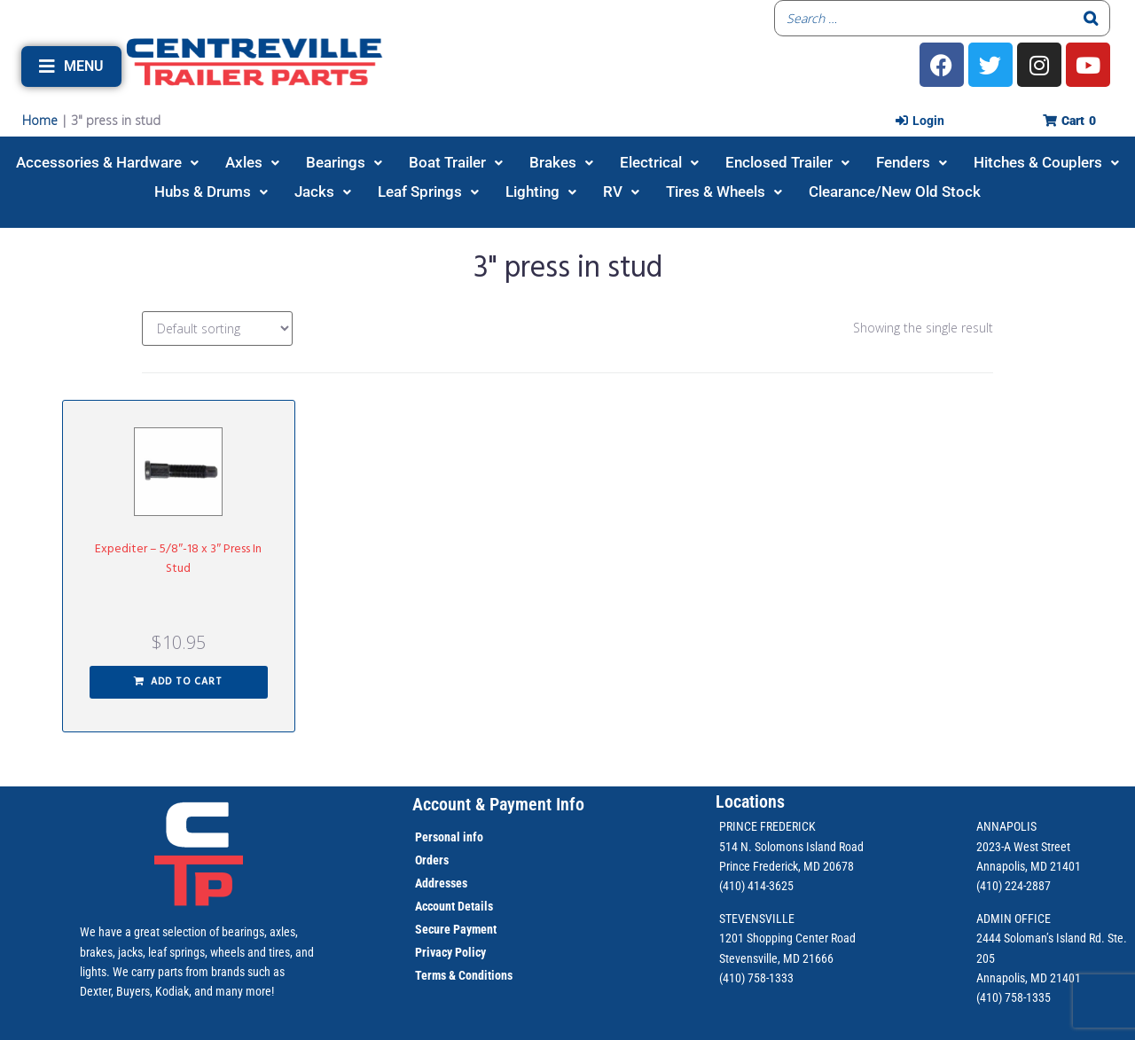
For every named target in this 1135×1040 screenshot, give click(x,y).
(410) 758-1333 (756, 978)
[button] (71, 66)
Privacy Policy (450, 952)
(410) (989, 997)
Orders (432, 860)
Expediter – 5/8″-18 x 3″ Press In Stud (178, 559)
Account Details (454, 906)
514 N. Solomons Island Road (791, 847)
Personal (437, 837)
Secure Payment (456, 929)
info (471, 837)
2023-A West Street (1023, 847)
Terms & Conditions (464, 975)
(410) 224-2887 (1013, 886)
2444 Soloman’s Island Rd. (1040, 938)
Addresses (441, 883)
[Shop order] (217, 328)
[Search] (1091, 18)
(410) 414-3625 (756, 886)
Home (40, 120)
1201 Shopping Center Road (787, 938)
